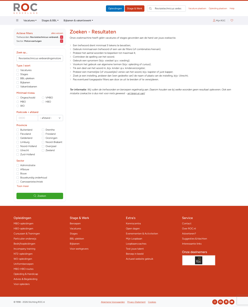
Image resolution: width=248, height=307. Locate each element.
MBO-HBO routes (23, 268)
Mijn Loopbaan (134, 238)
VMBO (49, 97)
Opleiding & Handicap (26, 273)
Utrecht (24, 150)
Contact (186, 223)
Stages (24, 74)
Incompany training (24, 248)
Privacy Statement (136, 302)
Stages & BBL (49, 20)
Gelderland (26, 137)
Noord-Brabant (54, 142)
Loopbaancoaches (136, 243)
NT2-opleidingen (23, 253)
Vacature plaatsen (197, 8)
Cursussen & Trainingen (27, 233)
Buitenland (26, 129)
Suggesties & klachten (194, 238)
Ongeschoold (27, 97)
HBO (48, 101)
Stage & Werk (134, 8)
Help (232, 8)
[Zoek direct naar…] (166, 8)
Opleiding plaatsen (218, 8)
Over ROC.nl (189, 228)
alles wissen (57, 33)
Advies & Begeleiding (25, 278)
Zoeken (40, 195)
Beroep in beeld (134, 253)
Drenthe (50, 129)
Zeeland (50, 150)
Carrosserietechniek (31, 181)
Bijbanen (25, 82)
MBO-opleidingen (23, 223)
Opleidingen (115, 8)
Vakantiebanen (28, 86)
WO (22, 105)
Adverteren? (189, 233)
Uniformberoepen (24, 263)
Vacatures (29, 20)
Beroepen (75, 223)
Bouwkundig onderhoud (33, 177)
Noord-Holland (28, 146)
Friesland (51, 133)
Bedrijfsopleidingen (24, 243)
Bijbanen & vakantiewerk (77, 20)
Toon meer (23, 186)
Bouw (23, 173)
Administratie (27, 165)
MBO (23, 101)
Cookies (152, 302)
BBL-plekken (27, 78)
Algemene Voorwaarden (113, 302)
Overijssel (51, 146)
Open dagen (133, 228)
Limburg (24, 142)
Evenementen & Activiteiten (142, 233)
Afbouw (24, 169)
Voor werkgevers (79, 248)
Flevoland (25, 133)
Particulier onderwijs (25, 238)
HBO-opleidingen (23, 228)
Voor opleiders (22, 284)
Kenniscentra (133, 223)
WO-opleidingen (23, 258)
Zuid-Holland (27, 154)
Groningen (51, 137)
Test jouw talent (135, 248)
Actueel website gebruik (139, 258)
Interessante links (192, 243)
